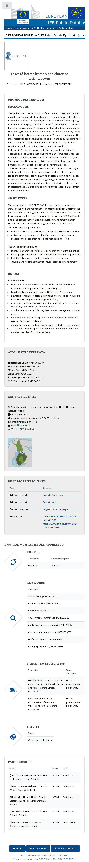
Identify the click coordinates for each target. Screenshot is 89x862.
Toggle (7, 6)
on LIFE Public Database (35, 35)
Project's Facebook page (55, 509)
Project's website (51, 502)
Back (19, 848)
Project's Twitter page (54, 494)
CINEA (32, 28)
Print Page (39, 848)
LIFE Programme (45, 28)
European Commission (17, 28)
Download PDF (66, 848)
